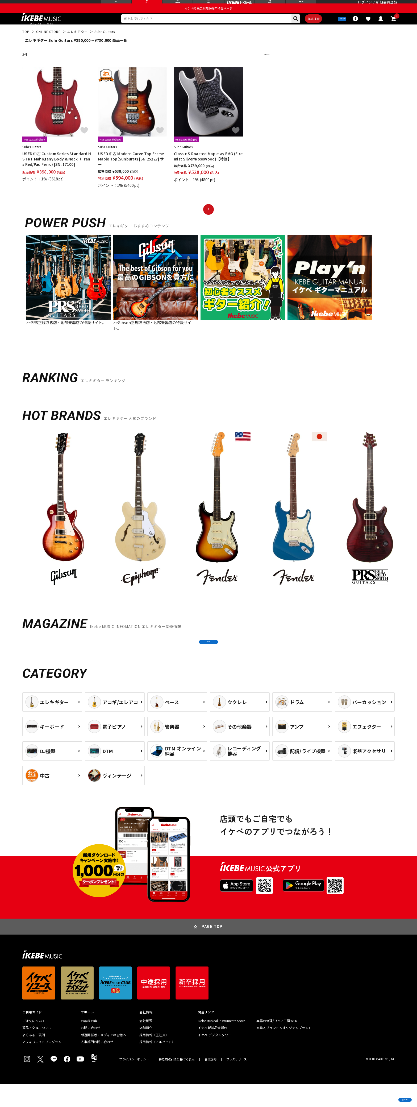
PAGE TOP (212, 949)
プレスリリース (236, 1082)
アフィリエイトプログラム (41, 1065)
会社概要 (145, 1043)
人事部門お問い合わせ (97, 1065)
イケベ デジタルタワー (214, 1057)
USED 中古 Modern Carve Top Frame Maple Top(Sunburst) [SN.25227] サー (131, 171)
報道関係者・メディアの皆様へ (103, 1057)
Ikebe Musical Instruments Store (221, 1043)
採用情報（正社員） (154, 1057)
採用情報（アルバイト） (157, 1065)
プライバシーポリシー (134, 1082)
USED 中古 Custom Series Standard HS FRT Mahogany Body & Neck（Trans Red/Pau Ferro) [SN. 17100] (56, 171)
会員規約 (210, 1082)
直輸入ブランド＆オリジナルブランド (284, 1050)
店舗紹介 (145, 1050)
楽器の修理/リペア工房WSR (276, 1043)
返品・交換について (37, 1050)
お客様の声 (89, 1043)
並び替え (283, 66)
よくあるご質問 (33, 1057)
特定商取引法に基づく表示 (177, 1082)
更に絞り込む (243, 66)
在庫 (322, 66)
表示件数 (368, 66)
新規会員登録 (386, 6)
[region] (208, 524)
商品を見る (388, 1095)
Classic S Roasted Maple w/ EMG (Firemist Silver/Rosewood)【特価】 (208, 168)
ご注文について (33, 1043)
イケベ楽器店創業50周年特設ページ (208, 17)
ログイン (365, 6)
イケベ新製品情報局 (212, 1050)
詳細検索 (300, 29)
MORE (208, 659)
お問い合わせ (90, 1050)
